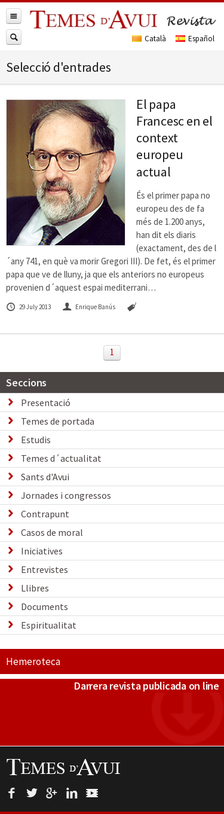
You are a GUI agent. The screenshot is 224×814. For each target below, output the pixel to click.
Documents (44, 606)
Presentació (45, 402)
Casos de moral (52, 532)
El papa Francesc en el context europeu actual (174, 138)
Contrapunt (45, 514)
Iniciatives (42, 551)
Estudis (36, 440)
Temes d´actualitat (61, 458)
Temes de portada (57, 421)
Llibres (35, 588)
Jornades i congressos (66, 495)
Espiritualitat (48, 625)
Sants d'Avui (45, 477)
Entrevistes (44, 569)
